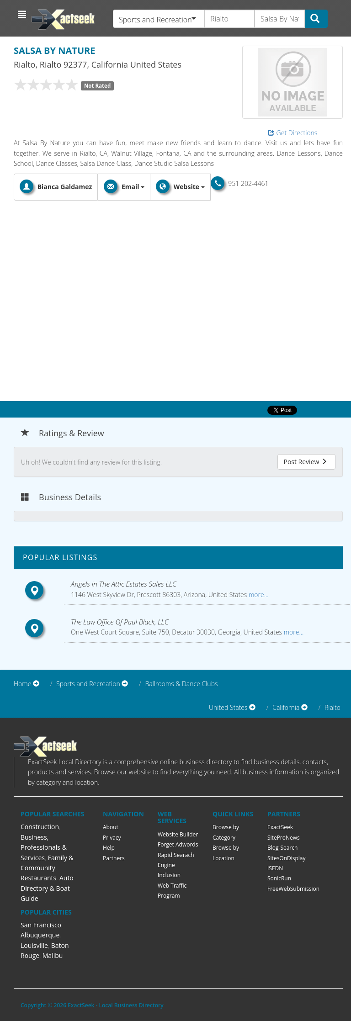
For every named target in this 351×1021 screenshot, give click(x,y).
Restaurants (38, 877)
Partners (114, 858)
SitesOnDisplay (286, 858)
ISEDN (275, 868)
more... (257, 594)
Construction (40, 826)
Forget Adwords (178, 844)
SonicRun (279, 878)
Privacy (112, 837)
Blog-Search (282, 848)
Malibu (53, 955)
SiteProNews (283, 837)
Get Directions (293, 132)
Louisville (34, 945)
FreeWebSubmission (293, 889)
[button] (23, 14)
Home (22, 683)
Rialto (332, 707)
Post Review (305, 461)
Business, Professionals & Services (44, 847)
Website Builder (178, 834)
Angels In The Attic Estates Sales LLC (123, 583)
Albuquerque (40, 935)
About (110, 827)
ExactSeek (280, 827)
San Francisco (41, 924)
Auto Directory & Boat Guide (47, 888)
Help (109, 848)
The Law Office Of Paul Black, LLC (120, 621)
